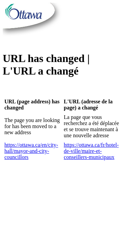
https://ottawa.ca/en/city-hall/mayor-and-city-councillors (31, 151)
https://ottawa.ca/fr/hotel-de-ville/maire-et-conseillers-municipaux (91, 151)
